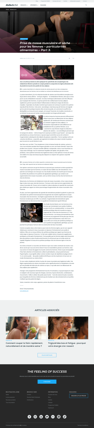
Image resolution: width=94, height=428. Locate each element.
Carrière (65, 1)
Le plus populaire (10, 397)
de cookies (24, 425)
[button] (24, 5)
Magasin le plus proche (78, 395)
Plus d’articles (47, 355)
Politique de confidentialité (13, 425)
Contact (85, 1)
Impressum (51, 408)
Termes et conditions (82, 425)
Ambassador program (75, 1)
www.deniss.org (24, 291)
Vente (7, 394)
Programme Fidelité (45, 1)
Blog (37, 1)
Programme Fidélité (53, 405)
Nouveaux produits (11, 400)
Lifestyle (50, 402)
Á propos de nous (57, 1)
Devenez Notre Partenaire (33, 397)
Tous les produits (10, 402)
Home (7, 9)
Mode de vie (13, 9)
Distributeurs (30, 400)
